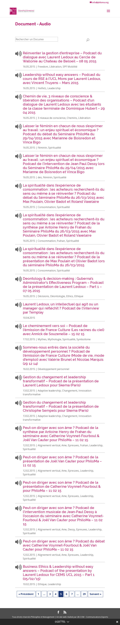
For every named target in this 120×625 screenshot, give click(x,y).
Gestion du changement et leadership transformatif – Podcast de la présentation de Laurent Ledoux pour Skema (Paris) (61, 381)
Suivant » (95, 594)
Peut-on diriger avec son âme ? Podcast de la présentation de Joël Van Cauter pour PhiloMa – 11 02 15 (62, 461)
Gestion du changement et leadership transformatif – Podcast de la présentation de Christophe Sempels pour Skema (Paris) (61, 406)
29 (84, 594)
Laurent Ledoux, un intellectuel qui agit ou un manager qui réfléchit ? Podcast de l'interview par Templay (61, 308)
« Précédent (26, 594)
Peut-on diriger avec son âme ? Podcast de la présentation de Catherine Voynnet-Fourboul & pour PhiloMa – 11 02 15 (62, 486)
